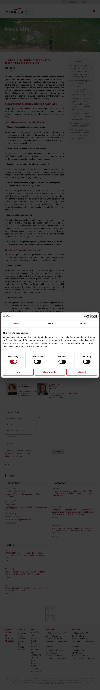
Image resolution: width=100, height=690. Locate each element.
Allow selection (50, 372)
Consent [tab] (17, 324)
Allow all (82, 372)
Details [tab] (50, 324)
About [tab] (83, 324)
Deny (18, 372)
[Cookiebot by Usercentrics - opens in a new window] (85, 316)
